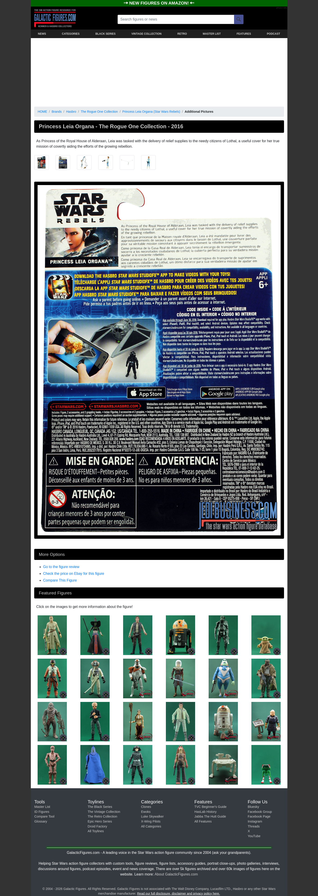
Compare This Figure (60, 580)
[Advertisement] (159, 71)
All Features (203, 821)
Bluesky (253, 807)
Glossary (40, 821)
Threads (254, 826)
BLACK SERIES (105, 33)
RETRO (182, 33)
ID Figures (41, 812)
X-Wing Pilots (150, 821)
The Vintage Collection (104, 812)
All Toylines (96, 831)
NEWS (42, 33)
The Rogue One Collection (99, 111)
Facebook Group (260, 812)
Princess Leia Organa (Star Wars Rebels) (151, 111)
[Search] (239, 19)
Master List (42, 807)
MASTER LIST (212, 33)
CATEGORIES (70, 33)
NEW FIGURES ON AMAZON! (159, 3)
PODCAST (273, 33)
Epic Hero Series (100, 821)
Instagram (255, 821)
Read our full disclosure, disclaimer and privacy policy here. (178, 893)
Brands (56, 111)
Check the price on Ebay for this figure (73, 573)
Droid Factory (97, 826)
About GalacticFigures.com (176, 874)
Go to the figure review (61, 567)
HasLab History (205, 812)
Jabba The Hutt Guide (210, 816)
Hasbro (71, 111)
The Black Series (100, 807)
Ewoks (146, 812)
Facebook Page (259, 816)
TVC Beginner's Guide (210, 807)
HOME (42, 111)
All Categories (151, 826)
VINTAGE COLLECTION (146, 33)
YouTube (254, 836)
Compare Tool (44, 816)
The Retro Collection (102, 816)
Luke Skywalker (152, 816)
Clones (146, 807)
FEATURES (244, 33)
